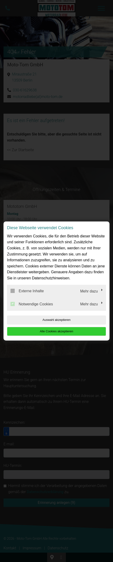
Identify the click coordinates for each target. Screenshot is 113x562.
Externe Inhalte (27, 291)
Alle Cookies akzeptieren (56, 331)
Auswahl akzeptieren (56, 320)
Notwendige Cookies (32, 304)
